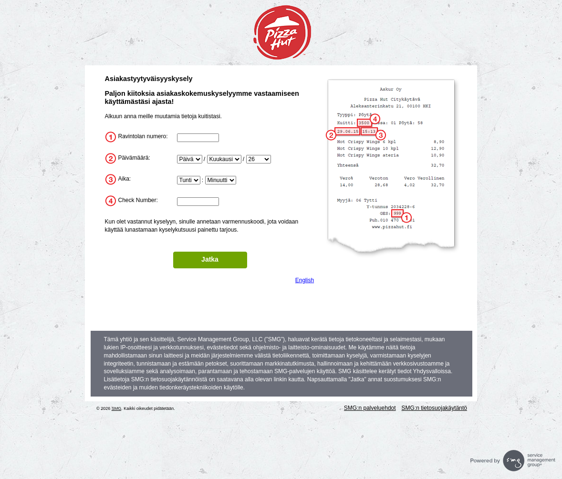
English (304, 280)
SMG (117, 408)
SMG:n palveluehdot (370, 408)
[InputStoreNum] (198, 137)
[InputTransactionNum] (198, 201)
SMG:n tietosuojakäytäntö (434, 408)
